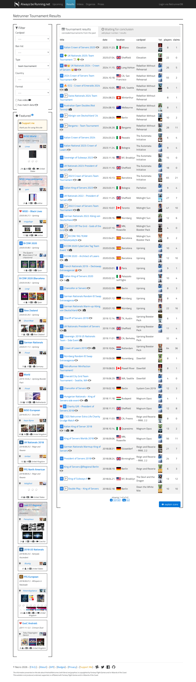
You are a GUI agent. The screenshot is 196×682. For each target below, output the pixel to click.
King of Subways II (78, 478)
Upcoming (58, 4)
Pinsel (27, 352)
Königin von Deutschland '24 (83, 115)
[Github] (113, 667)
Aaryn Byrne (29, 420)
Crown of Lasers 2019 (75, 348)
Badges (61, 667)
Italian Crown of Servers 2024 (79, 137)
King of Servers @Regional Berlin (81, 466)
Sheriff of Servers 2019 (76, 318)
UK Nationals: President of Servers (82, 326)
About (43, 667)
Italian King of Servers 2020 (78, 276)
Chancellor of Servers (75, 388)
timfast (27, 456)
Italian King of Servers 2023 (79, 187)
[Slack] (97, 667)
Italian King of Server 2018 (78, 426)
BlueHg (27, 563)
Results (70, 4)
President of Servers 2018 (78, 458)
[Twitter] (102, 667)
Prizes (101, 4)
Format (19, 86)
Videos (80, 4)
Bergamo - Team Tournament (83, 125)
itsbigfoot (28, 483)
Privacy (72, 667)
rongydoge (28, 221)
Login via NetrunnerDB (171, 4)
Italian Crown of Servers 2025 (80, 47)
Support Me (86, 667)
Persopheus (28, 519)
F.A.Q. (33, 667)
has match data (28, 105)
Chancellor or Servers (75, 288)
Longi (27, 288)
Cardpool (19, 32)
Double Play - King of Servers (83, 488)
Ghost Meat (28, 320)
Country (19, 73)
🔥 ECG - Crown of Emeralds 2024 (82, 85)
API (52, 667)
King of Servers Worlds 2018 (79, 438)
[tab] (78, 31)
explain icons (170, 504)
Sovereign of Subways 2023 (79, 157)
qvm (27, 189)
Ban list (19, 46)
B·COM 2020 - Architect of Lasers (81, 256)
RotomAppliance (30, 590)
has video (24, 100)
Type (17, 59)
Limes (27, 146)
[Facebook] (108, 667)
